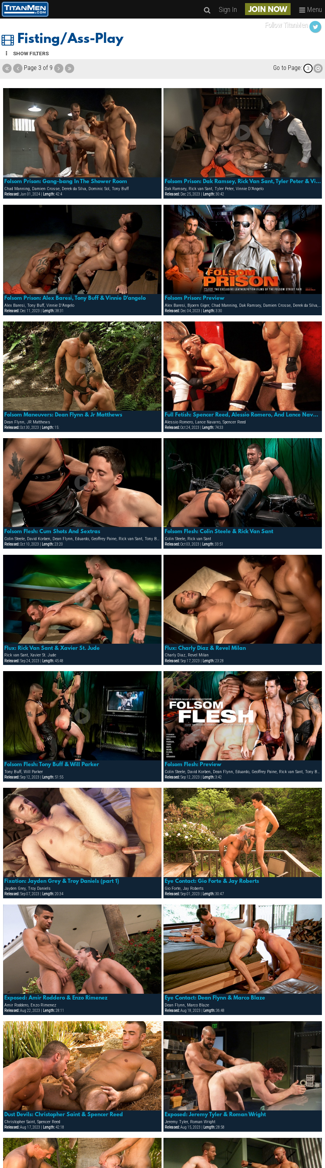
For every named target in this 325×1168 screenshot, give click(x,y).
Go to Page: (287, 67)
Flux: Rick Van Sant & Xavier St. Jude (52, 648)
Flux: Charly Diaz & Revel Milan (205, 648)
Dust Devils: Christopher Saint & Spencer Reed (63, 1115)
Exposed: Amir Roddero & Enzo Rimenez (55, 998)
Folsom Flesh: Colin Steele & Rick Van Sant (219, 532)
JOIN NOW (267, 10)
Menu (310, 9)
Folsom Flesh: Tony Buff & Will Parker (51, 765)
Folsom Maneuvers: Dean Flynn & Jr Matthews (63, 415)
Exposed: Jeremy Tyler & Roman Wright (215, 1115)
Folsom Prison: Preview (195, 298)
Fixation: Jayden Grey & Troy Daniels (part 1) (61, 881)
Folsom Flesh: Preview (193, 765)
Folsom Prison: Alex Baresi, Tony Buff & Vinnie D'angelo (75, 298)
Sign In (228, 9)
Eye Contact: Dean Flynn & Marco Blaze (215, 998)
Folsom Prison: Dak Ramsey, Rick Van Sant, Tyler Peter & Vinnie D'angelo (243, 182)
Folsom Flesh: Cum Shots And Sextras (52, 532)
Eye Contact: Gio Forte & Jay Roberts (212, 881)
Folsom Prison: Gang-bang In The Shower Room (65, 182)
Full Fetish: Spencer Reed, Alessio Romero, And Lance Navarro (243, 415)
